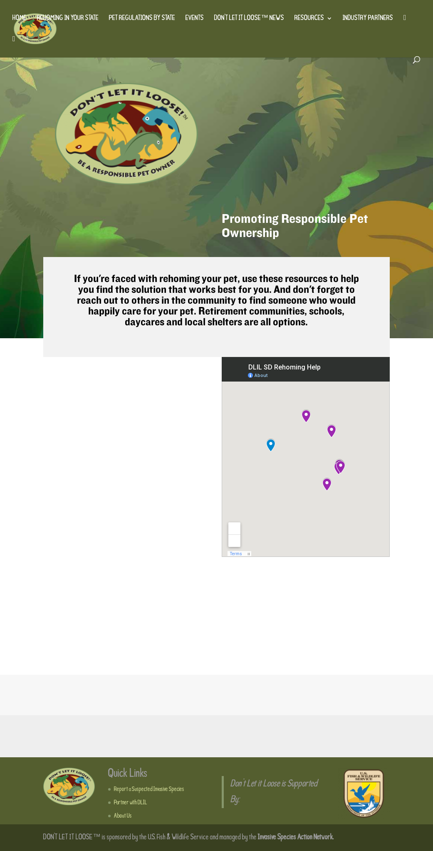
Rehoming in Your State (68, 18)
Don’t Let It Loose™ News (249, 18)
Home (19, 18)
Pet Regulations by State (142, 18)
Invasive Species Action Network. (296, 837)
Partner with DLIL (130, 802)
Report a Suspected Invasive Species (149, 789)
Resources (309, 18)
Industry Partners (368, 18)
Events (195, 18)
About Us (123, 816)
